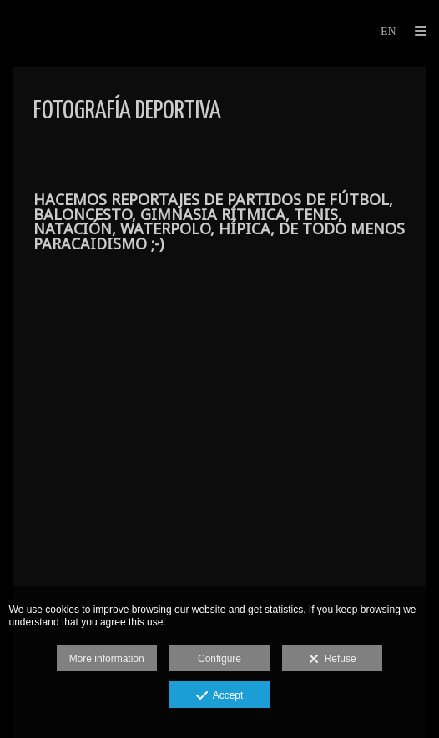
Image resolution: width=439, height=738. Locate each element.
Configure (219, 659)
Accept (220, 696)
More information (106, 659)
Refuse (332, 659)
